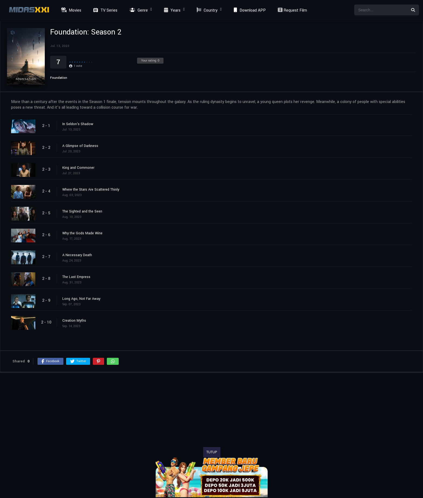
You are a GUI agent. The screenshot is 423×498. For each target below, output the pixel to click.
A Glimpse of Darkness (80, 145)
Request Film (292, 10)
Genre (138, 10)
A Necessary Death (77, 255)
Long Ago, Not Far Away (81, 298)
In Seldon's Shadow (77, 124)
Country (206, 10)
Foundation (58, 78)
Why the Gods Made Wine (82, 233)
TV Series (104, 10)
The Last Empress (76, 276)
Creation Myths (74, 320)
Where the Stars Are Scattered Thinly (90, 189)
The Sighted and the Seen (82, 211)
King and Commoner (78, 167)
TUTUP (211, 452)
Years (171, 10)
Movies (70, 10)
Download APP (249, 10)
